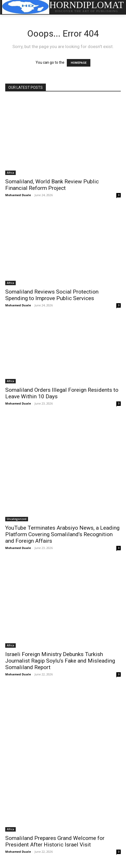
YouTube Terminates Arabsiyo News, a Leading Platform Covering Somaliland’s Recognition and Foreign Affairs (62, 534)
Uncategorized (16, 519)
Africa (10, 172)
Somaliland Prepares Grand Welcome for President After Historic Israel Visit (55, 841)
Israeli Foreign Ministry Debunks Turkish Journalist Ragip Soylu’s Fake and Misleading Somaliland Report (60, 660)
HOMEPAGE (78, 63)
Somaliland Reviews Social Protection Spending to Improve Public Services (51, 295)
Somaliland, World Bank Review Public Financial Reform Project (52, 184)
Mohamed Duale (18, 195)
